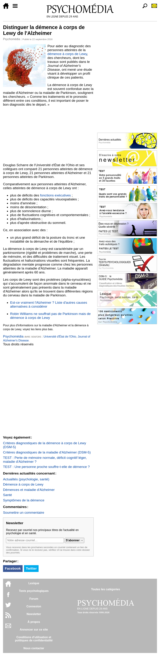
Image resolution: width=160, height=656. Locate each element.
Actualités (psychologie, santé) (26, 479)
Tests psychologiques (34, 590)
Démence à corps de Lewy (23, 484)
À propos (34, 621)
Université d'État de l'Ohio (60, 336)
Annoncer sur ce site (34, 629)
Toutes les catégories (105, 589)
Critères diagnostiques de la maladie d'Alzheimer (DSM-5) (47, 452)
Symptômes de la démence (23, 500)
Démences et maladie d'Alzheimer (29, 490)
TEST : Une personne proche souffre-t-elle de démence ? (46, 467)
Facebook (13, 568)
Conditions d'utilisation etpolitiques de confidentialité (34, 639)
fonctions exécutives (55, 195)
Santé (7, 495)
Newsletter (34, 614)
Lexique (33, 583)
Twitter (31, 568)
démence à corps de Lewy (67, 54)
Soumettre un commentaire (23, 512)
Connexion (33, 606)
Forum (33, 598)
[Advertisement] (48, 135)
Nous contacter (33, 648)
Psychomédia (11, 39)
